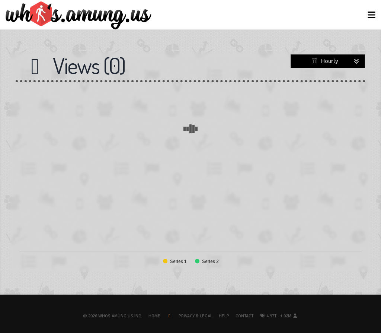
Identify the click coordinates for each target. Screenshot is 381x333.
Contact (244, 316)
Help (224, 316)
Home (154, 316)
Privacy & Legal (195, 316)
